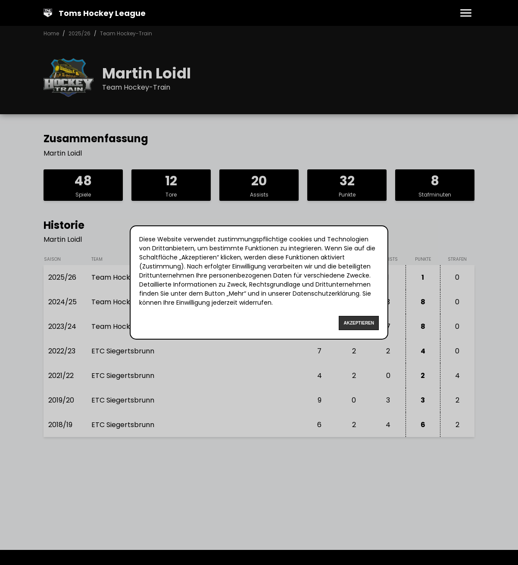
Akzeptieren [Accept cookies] (358, 323)
